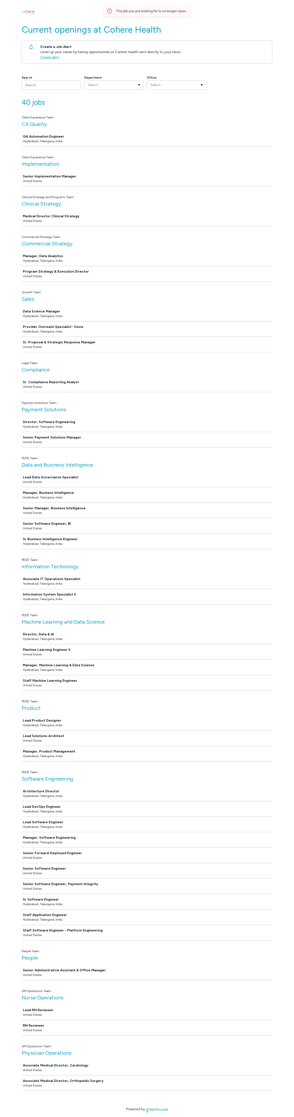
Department (93, 77)
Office (152, 77)
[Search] (51, 85)
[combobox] (88, 85)
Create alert (49, 57)
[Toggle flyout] (139, 85)
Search (27, 77)
